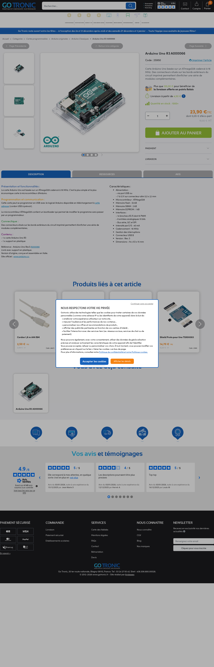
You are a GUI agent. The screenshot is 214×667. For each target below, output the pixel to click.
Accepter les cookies (94, 361)
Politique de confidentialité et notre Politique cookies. (123, 352)
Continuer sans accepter (142, 303)
